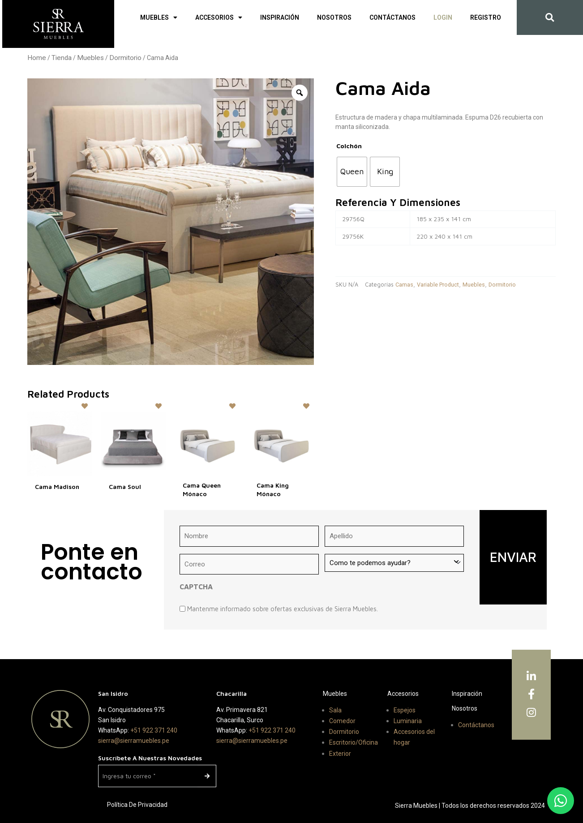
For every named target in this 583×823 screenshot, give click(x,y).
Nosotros (334, 17)
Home (36, 58)
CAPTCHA (196, 587)
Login (442, 17)
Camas (404, 284)
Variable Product (438, 284)
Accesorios (218, 17)
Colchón (349, 146)
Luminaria (408, 720)
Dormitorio (125, 58)
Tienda (61, 58)
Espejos (405, 710)
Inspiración (279, 17)
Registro (485, 17)
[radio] (352, 171)
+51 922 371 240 (153, 730)
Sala (335, 710)
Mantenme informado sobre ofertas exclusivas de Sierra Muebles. (282, 609)
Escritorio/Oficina (353, 742)
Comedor (342, 720)
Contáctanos (392, 17)
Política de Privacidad (137, 804)
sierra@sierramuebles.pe (133, 740)
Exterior (340, 753)
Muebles (158, 17)
